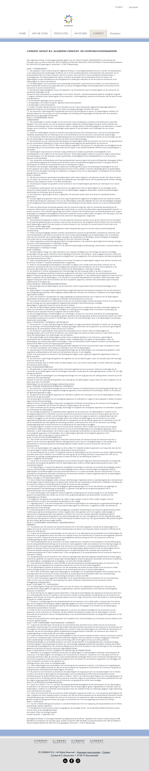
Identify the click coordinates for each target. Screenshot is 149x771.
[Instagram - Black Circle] (78, 761)
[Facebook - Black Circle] (71, 761)
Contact (106, 752)
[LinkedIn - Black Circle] (65, 761)
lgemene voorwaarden (89, 752)
